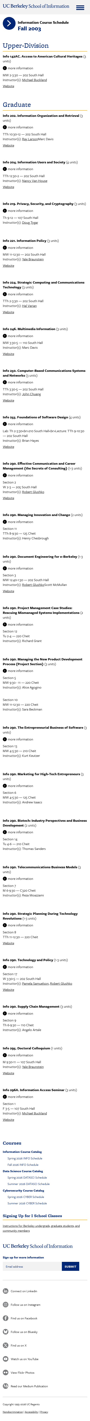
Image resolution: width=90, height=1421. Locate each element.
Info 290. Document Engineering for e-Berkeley (40, 556)
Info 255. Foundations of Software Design (35, 417)
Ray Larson (30, 138)
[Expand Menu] (80, 7)
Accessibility (31, 1412)
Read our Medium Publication (29, 1386)
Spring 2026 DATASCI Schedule (27, 1177)
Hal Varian (29, 305)
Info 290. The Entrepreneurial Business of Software (43, 727)
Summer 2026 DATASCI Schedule (29, 1184)
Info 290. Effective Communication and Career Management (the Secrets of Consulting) (39, 466)
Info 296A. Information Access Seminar (33, 1089)
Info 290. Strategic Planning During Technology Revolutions (40, 916)
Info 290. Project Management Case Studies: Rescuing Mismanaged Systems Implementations (41, 610)
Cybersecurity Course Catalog (23, 1190)
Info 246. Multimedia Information (29, 328)
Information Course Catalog (22, 1151)
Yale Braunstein (33, 259)
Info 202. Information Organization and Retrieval (41, 115)
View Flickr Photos (22, 1372)
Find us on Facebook (24, 1318)
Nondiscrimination (13, 1412)
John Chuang (31, 393)
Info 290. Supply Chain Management (31, 1006)
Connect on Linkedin (24, 1291)
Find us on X (19, 1345)
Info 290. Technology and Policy (28, 959)
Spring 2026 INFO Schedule (25, 1158)
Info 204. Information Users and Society (34, 162)
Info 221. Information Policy (24, 240)
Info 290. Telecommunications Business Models (40, 866)
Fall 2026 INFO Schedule (23, 1164)
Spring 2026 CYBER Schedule (26, 1197)
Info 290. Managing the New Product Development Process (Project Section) (42, 661)
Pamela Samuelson (35, 983)
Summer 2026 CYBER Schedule (27, 1203)
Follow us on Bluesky (24, 1332)
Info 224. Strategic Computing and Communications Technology (43, 285)
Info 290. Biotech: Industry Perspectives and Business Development (45, 823)
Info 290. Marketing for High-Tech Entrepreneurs (41, 773)
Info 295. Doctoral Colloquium (26, 1048)
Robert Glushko (33, 491)
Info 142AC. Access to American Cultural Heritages (42, 56)
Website (8, 85)
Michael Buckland (34, 79)
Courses (12, 1143)
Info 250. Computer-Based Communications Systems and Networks (44, 373)
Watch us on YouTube (25, 1359)
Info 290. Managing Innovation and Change (36, 514)
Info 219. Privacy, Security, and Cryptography (38, 203)
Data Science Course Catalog (23, 1171)
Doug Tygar (30, 222)
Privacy (44, 1412)
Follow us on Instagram (25, 1304)
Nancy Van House (34, 180)
